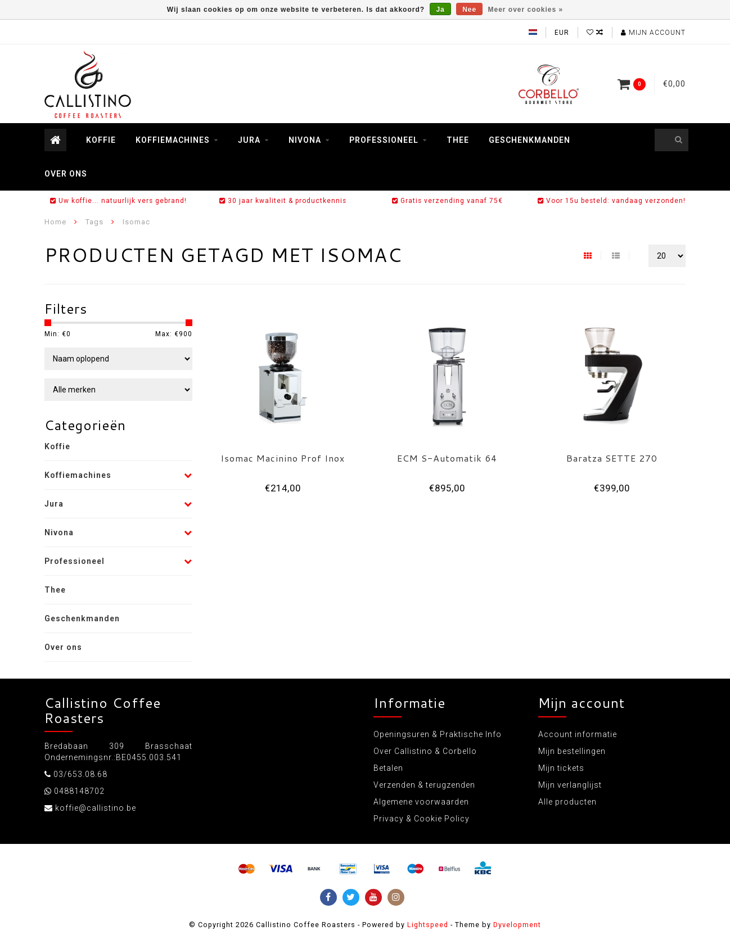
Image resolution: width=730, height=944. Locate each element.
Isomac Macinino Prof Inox (282, 457)
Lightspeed (427, 924)
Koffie (101, 139)
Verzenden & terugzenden (424, 784)
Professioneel (383, 139)
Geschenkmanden (529, 139)
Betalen (388, 768)
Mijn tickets (561, 768)
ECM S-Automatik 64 (447, 457)
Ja (440, 9)
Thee (458, 139)
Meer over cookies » (526, 9)
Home (55, 222)
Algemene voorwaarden (421, 801)
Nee (469, 9)
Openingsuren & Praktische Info (437, 734)
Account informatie (577, 734)
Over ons (65, 173)
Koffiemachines (173, 139)
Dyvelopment (517, 924)
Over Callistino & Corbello (425, 751)
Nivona (305, 139)
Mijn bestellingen (572, 751)
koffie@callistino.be (95, 807)
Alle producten (567, 801)
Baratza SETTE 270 (611, 457)
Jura (249, 139)
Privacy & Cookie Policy (421, 818)
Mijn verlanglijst (570, 784)
